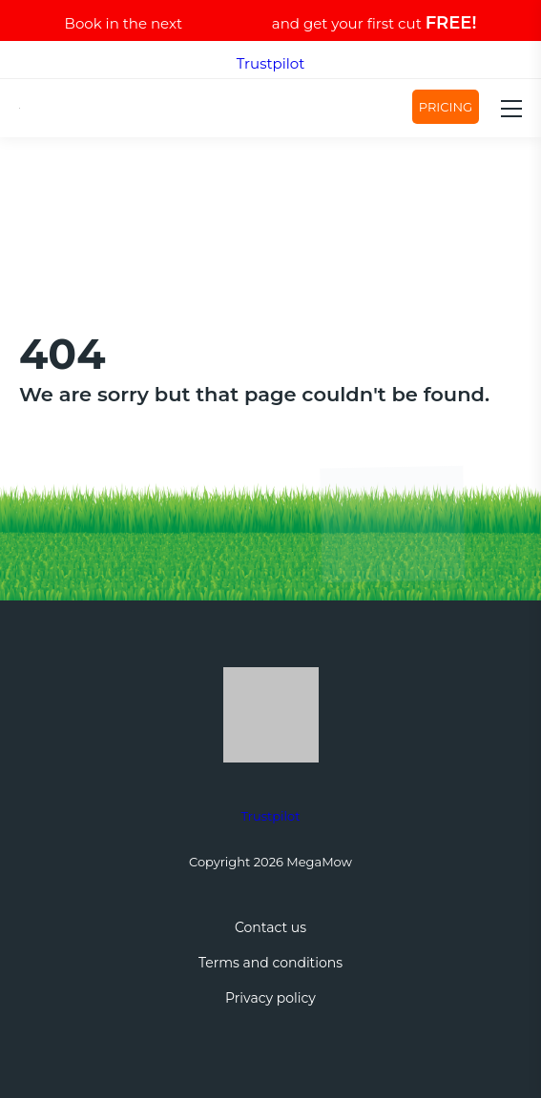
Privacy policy (270, 997)
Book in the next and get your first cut (271, 23)
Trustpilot (271, 63)
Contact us (270, 927)
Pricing (445, 106)
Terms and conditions (270, 962)
